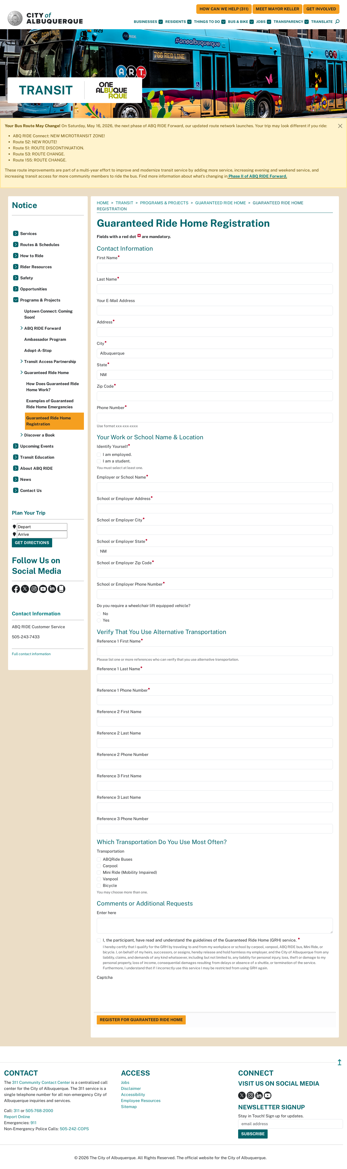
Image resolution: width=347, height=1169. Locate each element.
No (105, 613)
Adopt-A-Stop (38, 350)
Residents (178, 22)
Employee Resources (141, 1100)
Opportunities (33, 289)
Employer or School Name (122, 477)
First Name (108, 257)
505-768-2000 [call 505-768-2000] (39, 1110)
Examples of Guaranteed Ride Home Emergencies (50, 403)
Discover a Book (39, 435)
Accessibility (133, 1094)
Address (106, 322)
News (25, 479)
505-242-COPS (74, 1128)
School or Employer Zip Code (125, 562)
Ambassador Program (45, 339)
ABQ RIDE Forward (42, 328)
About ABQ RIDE (36, 468)
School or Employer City (121, 520)
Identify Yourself (113, 446)
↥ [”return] (339, 1062)
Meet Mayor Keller (277, 9)
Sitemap (129, 1106)
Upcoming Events (36, 446)
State (103, 364)
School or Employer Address (125, 498)
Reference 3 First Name (119, 776)
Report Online (17, 1116)
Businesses (148, 22)
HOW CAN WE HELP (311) (224, 9)
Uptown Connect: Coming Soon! (48, 314)
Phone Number (112, 407)
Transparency (291, 22)
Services (28, 233)
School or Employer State (122, 541)
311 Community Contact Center (41, 1082)
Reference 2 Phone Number (122, 754)
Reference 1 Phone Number (123, 690)
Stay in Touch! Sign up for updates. (271, 1116)
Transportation (110, 851)
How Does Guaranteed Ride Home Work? (52, 386)
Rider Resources (36, 266)
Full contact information (31, 654)
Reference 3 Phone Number (122, 818)
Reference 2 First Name (119, 711)
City (102, 343)
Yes (106, 620)
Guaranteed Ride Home (220, 203)
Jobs (263, 22)
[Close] (340, 126)
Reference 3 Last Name (119, 797)
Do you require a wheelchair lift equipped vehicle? (143, 605)
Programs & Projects (164, 203)
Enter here (106, 912)
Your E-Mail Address (116, 300)
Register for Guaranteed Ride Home (141, 1019)
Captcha (105, 977)
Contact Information (36, 614)
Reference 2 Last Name (119, 733)
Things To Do (210, 22)
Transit (124, 203)
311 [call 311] (17, 1110)
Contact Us (31, 490)
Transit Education (37, 457)
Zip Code (106, 386)
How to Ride (31, 255)
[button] (322, 21)
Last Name (108, 279)
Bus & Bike (241, 22)
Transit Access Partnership (50, 361)
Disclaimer (131, 1088)
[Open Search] (337, 22)
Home (103, 203)
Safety (26, 278)
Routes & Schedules (39, 244)
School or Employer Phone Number (131, 584)
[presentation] (135, 992)
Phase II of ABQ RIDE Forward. (258, 176)
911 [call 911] (33, 1122)
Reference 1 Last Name (120, 668)
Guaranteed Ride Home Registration (48, 421)
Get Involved (321, 9)
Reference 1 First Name (120, 641)
